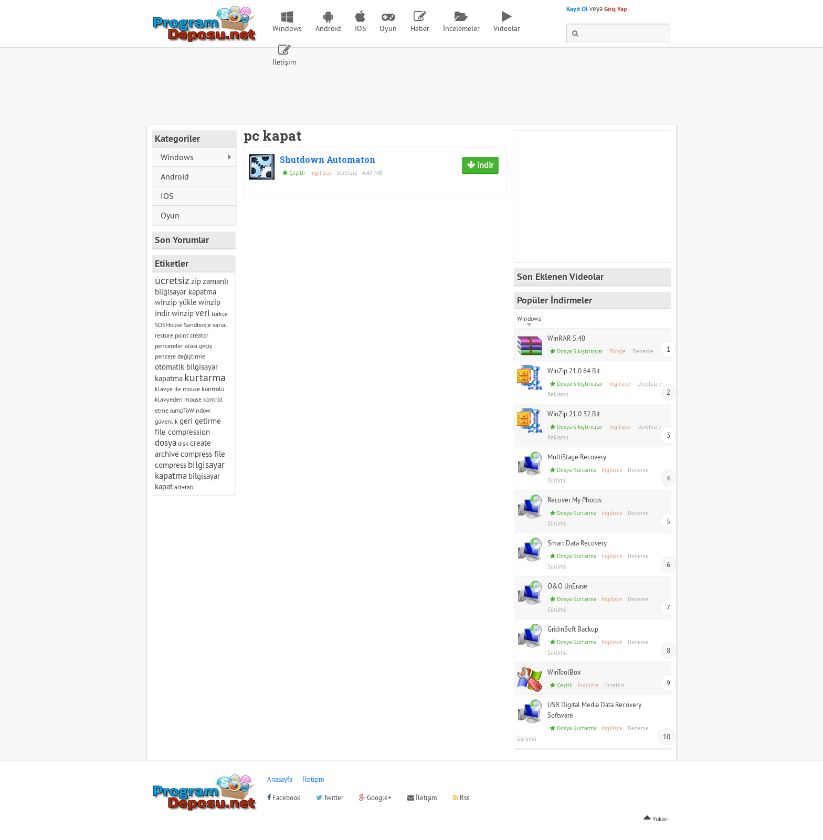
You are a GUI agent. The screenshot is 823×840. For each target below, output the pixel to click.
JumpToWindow (190, 410)
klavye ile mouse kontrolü (189, 389)
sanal (220, 325)
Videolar (506, 28)
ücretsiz (172, 280)
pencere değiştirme (180, 356)
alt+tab (183, 487)
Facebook (283, 797)
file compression (182, 432)
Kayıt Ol (577, 9)
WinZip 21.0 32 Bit (573, 414)
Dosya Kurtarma (576, 470)
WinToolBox (564, 672)
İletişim (284, 62)
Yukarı (656, 819)
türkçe (220, 314)
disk (183, 443)
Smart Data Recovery (577, 543)
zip (196, 281)
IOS (360, 28)
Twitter (329, 797)
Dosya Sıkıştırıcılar (580, 351)
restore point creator (181, 335)
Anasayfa (279, 779)
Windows (287, 28)
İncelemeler (461, 28)
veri (202, 313)
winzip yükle (176, 302)
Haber (419, 28)
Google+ (375, 797)
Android (328, 28)
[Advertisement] (411, 96)
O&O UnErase (567, 586)
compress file (203, 454)
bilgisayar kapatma (190, 470)
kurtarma (205, 377)
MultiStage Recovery (576, 457)
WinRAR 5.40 (566, 338)
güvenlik (166, 421)
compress (170, 465)
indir (484, 165)
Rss (461, 797)
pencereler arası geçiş (183, 346)
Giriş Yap (615, 9)
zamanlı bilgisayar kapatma (191, 286)
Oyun (388, 28)
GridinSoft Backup (572, 629)
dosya (165, 442)
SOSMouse (168, 325)
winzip (183, 313)
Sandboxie (197, 325)
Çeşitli (297, 172)
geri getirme (200, 421)
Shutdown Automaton (327, 159)
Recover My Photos (574, 500)
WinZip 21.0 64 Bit (573, 370)
